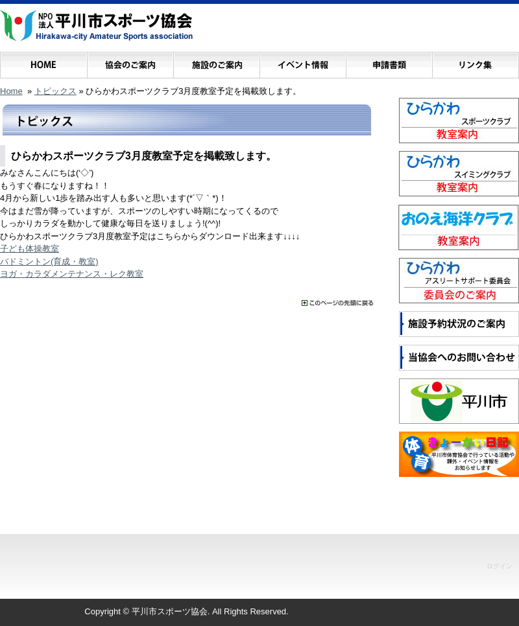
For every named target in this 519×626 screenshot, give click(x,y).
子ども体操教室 (29, 248)
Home (11, 91)
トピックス (55, 91)
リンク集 (475, 61)
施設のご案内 (216, 61)
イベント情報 (303, 61)
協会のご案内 (130, 61)
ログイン (500, 566)
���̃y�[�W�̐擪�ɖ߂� (337, 303)
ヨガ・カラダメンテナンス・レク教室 (71, 274)
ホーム (44, 61)
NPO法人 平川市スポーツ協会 (96, 25)
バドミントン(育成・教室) (49, 261)
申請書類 (389, 61)
